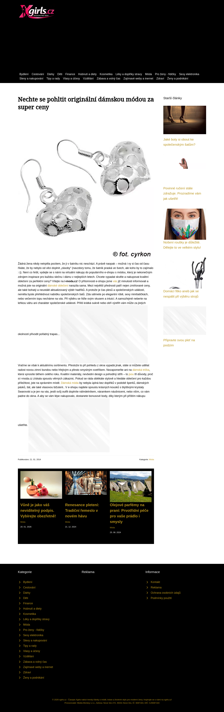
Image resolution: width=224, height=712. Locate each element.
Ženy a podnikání (177, 78)
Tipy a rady (53, 78)
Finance (70, 74)
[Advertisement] (112, 48)
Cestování (38, 74)
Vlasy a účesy (71, 78)
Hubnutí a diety (87, 74)
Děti (59, 74)
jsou (131, 374)
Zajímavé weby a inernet (138, 78)
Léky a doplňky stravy (129, 74)
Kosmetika (106, 74)
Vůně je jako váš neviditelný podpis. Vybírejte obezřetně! (38, 510)
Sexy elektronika (189, 74)
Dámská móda (70, 382)
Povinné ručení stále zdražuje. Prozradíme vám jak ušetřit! (182, 193)
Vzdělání (88, 78)
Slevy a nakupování (31, 78)
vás (115, 281)
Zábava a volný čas (108, 78)
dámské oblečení (58, 285)
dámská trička (140, 369)
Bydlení (24, 74)
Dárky (50, 74)
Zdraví (160, 78)
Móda (148, 74)
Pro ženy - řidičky (165, 74)
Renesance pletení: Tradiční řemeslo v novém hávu (82, 510)
